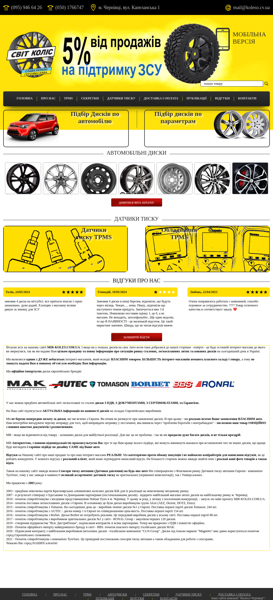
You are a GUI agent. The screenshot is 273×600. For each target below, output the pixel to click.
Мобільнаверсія (249, 38)
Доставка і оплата (161, 98)
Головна (25, 98)
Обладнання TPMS (179, 233)
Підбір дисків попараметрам (178, 117)
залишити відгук (136, 337)
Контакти (247, 98)
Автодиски (117, 594)
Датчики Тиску (121, 98)
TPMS (68, 98)
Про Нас (48, 98)
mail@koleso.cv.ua (251, 7)
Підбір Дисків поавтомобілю (95, 117)
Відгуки (222, 98)
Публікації (197, 98)
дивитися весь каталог (136, 202)
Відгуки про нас (136, 280)
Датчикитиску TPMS (94, 233)
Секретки (90, 98)
